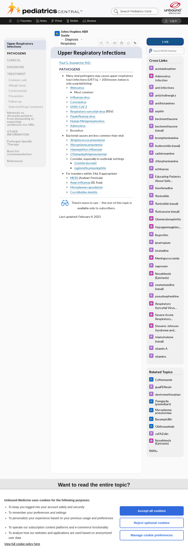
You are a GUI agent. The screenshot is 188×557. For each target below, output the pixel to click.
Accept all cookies (152, 511)
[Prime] (56, 21)
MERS (74, 178)
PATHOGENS (16, 43)
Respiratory (68, 43)
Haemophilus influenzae (86, 149)
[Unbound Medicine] (173, 8)
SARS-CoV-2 (78, 107)
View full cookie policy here (22, 544)
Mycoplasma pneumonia (86, 145)
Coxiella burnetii (85, 163)
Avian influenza (80, 182)
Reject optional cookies (152, 523)
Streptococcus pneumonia (87, 140)
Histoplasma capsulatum (86, 187)
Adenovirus (78, 126)
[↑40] (165, 41)
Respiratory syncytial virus (87, 112)
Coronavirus (78, 102)
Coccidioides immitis (83, 192)
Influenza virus (80, 97)
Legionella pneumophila (90, 168)
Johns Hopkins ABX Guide (71, 33)
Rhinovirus (77, 88)
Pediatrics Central (60, 8)
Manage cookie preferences (152, 535)
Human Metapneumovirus (87, 121)
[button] (90, 21)
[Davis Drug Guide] (165, 68)
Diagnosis (71, 39)
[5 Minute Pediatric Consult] (165, 77)
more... (153, 450)
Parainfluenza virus (82, 116)
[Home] (10, 21)
